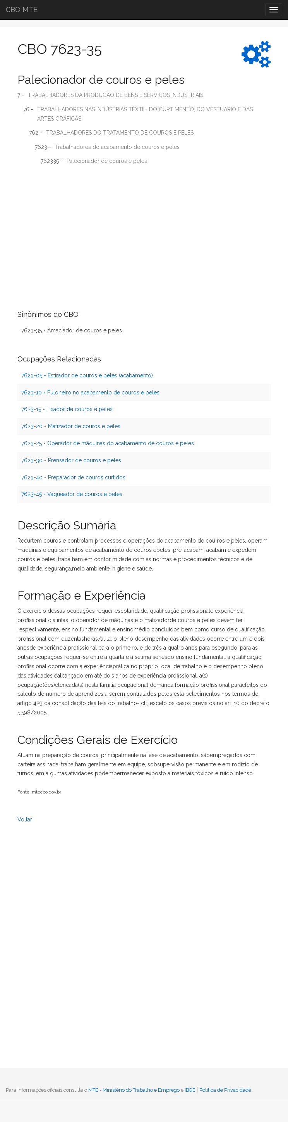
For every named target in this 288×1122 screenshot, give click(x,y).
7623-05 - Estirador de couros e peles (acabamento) (87, 375)
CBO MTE (22, 9)
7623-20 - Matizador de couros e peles (70, 426)
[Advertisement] (144, 227)
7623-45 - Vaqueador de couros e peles (71, 494)
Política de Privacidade (225, 1090)
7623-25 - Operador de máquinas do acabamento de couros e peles (107, 443)
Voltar (24, 819)
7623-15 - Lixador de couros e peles (67, 409)
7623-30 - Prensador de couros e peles (71, 460)
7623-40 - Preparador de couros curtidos (73, 477)
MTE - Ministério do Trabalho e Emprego (134, 1090)
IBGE (190, 1090)
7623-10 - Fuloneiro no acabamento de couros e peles (90, 392)
